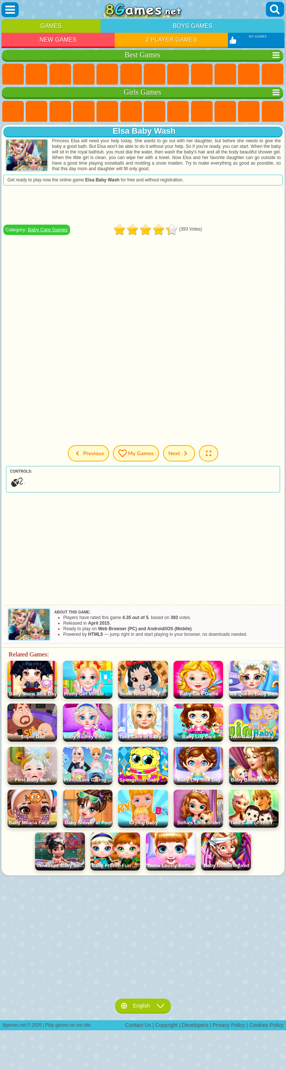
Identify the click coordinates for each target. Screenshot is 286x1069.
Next (179, 453)
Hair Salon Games (272, 112)
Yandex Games (154, 74)
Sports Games (202, 74)
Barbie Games (84, 112)
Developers (195, 1025)
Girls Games (36, 74)
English (143, 1005)
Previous (88, 453)
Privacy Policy (229, 1025)
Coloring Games (178, 112)
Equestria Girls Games (36, 112)
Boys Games (193, 26)
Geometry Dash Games (178, 74)
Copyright (166, 1025)
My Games (136, 453)
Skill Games (131, 74)
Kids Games (84, 74)
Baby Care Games (48, 229)
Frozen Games (225, 112)
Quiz (107, 112)
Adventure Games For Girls (154, 112)
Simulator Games (60, 74)
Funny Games (225, 74)
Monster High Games (131, 112)
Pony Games (13, 112)
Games (51, 26)
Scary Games (272, 74)
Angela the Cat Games (202, 112)
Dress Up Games (249, 112)
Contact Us (138, 1025)
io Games (249, 74)
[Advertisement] (143, 205)
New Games (58, 40)
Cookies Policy (266, 1025)
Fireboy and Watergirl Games (60, 112)
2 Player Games (171, 40)
